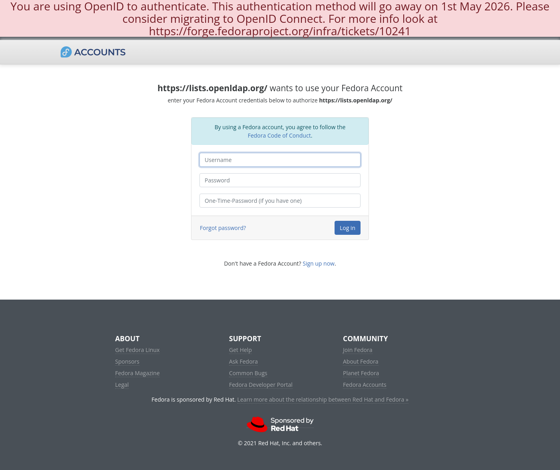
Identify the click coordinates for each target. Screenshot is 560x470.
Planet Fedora (361, 373)
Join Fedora (358, 350)
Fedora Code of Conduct (279, 135)
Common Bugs (248, 373)
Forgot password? (223, 228)
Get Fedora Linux (137, 350)
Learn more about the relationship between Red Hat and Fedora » (323, 399)
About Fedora (361, 361)
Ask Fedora (243, 361)
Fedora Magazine (137, 373)
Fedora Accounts (365, 384)
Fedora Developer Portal (261, 384)
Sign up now (319, 263)
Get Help (240, 350)
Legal (122, 384)
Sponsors (127, 361)
